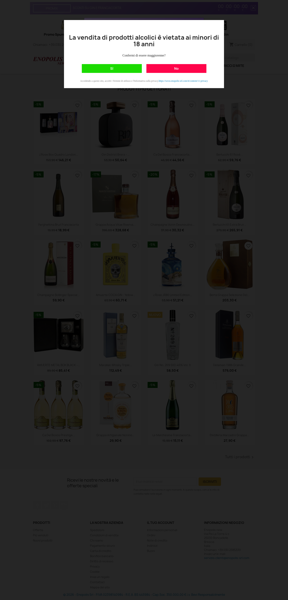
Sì (111, 68)
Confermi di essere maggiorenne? (143, 55)
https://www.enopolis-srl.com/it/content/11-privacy (183, 81)
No (176, 68)
